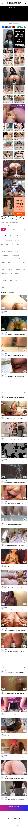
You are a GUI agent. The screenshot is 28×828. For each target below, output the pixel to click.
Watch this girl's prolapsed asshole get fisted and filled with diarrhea (14, 334)
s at (11, 273)
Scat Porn (16, 240)
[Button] (3, 229)
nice (20, 258)
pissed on (17, 273)
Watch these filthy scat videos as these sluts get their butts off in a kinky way (14, 587)
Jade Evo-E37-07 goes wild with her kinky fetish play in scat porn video (14, 461)
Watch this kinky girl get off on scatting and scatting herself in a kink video (14, 693)
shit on (3, 258)
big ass (10, 251)
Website (11, 292)
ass (16, 280)
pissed (3, 284)
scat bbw (17, 269)
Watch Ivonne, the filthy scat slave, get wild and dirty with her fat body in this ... (14, 609)
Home (7, 816)
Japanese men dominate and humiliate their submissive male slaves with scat (14, 482)
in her (10, 269)
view (3, 262)
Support (14, 816)
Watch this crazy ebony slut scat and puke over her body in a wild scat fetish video (14, 566)
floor (24, 262)
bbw (18, 244)
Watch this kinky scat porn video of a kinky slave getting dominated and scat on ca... (14, 799)
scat (7, 244)
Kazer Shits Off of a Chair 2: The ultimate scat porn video (14, 440)
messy (19, 248)
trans (16, 251)
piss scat (4, 276)
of (22, 284)
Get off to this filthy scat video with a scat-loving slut (14, 418)
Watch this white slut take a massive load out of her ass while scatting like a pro (14, 651)
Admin (5, 311)
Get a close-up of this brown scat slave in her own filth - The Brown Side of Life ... (14, 714)
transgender (5, 255)
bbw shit (12, 248)
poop (3, 251)
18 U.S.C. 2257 (17, 818)
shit (12, 244)
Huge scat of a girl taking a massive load (14, 778)
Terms (20, 816)
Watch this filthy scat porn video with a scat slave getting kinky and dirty (14, 545)
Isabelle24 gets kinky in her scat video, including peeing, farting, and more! (14, 630)
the (18, 262)
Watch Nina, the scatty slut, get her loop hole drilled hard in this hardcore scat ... (14, 355)
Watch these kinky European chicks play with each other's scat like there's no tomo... (14, 757)
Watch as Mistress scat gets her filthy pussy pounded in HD (14, 672)
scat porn (4, 266)
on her (11, 266)
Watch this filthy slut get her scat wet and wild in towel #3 (14, 376)
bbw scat (4, 248)
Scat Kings (17, 235)
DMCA (8, 818)
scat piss (4, 273)
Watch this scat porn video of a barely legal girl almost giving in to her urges (14, 524)
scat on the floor (14, 276)
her (11, 280)
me (9, 262)
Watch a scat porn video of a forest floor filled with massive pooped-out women (14, 397)
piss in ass (4, 280)
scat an (18, 266)
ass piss (23, 276)
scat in (3, 269)
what (10, 258)
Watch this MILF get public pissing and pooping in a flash (14, 313)
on (13, 262)
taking (16, 284)
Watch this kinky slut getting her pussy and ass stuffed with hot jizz (14, 503)
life (3, 287)
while (10, 284)
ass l (24, 269)
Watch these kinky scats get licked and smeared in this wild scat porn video (14, 736)
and (21, 280)
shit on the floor (15, 255)
